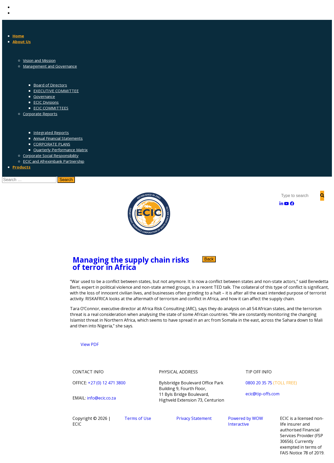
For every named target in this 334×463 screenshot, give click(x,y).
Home (18, 35)
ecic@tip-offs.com (262, 394)
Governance (44, 96)
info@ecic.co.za (101, 398)
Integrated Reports (51, 132)
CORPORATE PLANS (51, 144)
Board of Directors (50, 85)
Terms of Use (137, 418)
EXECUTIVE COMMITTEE (56, 90)
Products (22, 167)
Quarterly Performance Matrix (60, 149)
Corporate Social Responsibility (51, 155)
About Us (22, 41)
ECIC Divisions (46, 102)
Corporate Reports (40, 113)
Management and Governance (50, 66)
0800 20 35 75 (259, 383)
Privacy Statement (194, 418)
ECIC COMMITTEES (50, 108)
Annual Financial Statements (58, 138)
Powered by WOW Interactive (245, 421)
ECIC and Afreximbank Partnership (53, 161)
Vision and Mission (39, 60)
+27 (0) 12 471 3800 (107, 383)
